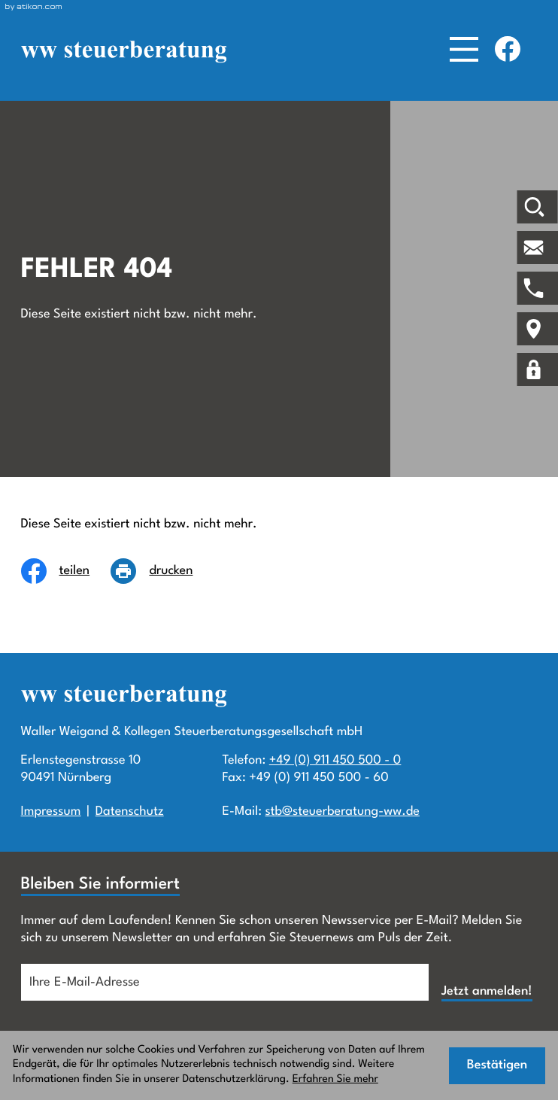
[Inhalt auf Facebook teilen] (66, 571)
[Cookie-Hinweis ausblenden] (497, 1065)
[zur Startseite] (123, 52)
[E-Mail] (225, 982)
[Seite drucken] (162, 571)
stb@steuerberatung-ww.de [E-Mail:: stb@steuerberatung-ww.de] (342, 811)
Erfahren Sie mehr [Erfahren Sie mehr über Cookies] (335, 1079)
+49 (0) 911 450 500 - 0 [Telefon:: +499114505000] (335, 760)
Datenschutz (130, 811)
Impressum (51, 811)
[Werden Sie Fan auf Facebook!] (507, 49)
